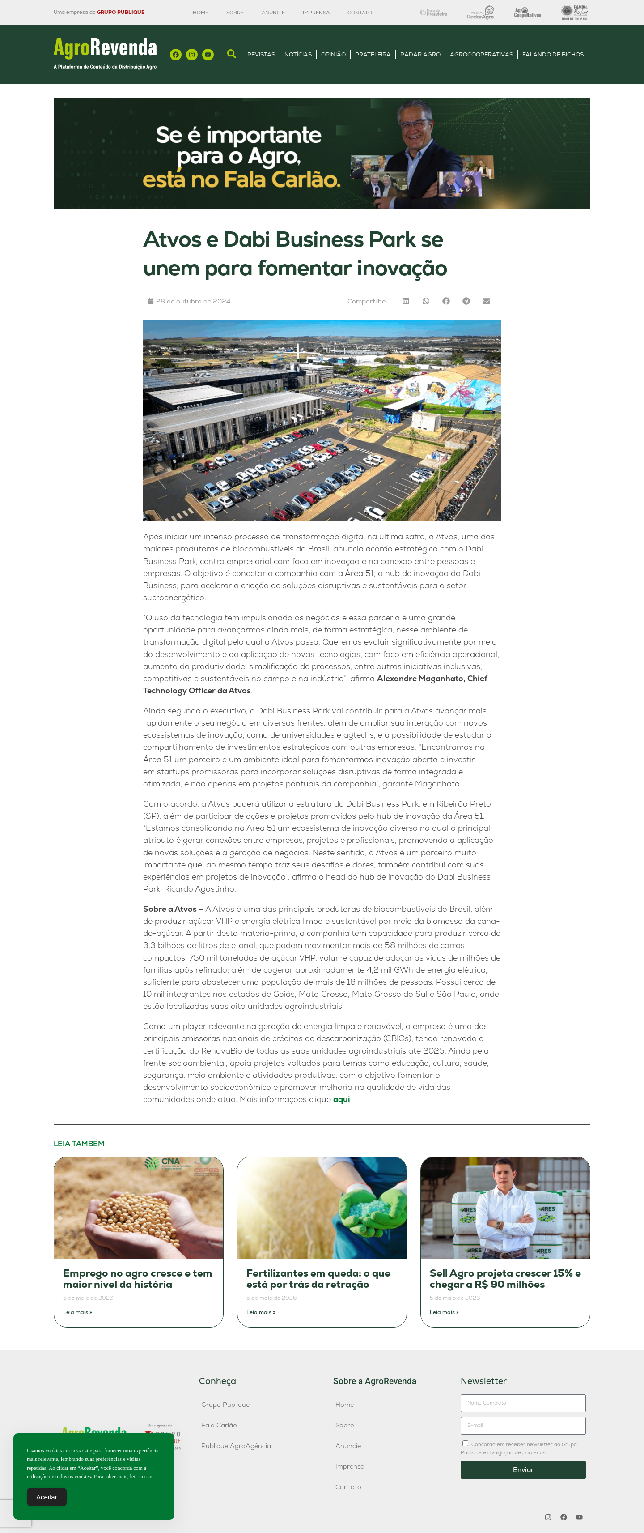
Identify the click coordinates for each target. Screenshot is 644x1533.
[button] (406, 301)
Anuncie (273, 12)
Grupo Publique (225, 1405)
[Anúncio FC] (322, 207)
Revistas (261, 54)
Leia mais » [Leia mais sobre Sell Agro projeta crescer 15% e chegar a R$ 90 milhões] (444, 1312)
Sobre (235, 12)
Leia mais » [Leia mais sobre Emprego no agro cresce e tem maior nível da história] (77, 1312)
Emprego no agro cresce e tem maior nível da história (137, 1279)
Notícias (298, 54)
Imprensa (316, 12)
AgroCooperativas (481, 54)
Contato (359, 12)
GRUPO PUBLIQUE (120, 12)
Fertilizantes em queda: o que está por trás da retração (318, 1279)
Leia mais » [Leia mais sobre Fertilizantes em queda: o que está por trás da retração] (260, 1312)
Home (200, 12)
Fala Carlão (219, 1425)
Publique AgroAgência (236, 1446)
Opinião (333, 54)
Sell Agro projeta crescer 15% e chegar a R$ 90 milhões (505, 1279)
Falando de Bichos (553, 54)
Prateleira (373, 54)
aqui (341, 1099)
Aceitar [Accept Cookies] (46, 1497)
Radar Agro (420, 54)
